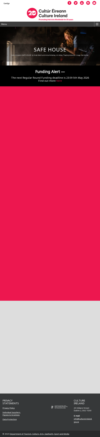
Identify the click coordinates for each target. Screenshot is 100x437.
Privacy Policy (9, 408)
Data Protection (10, 419)
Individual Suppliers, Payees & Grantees (12, 413)
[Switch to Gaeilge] (7, 3)
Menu (4, 24)
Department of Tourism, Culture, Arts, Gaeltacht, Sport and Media (39, 434)
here (59, 80)
